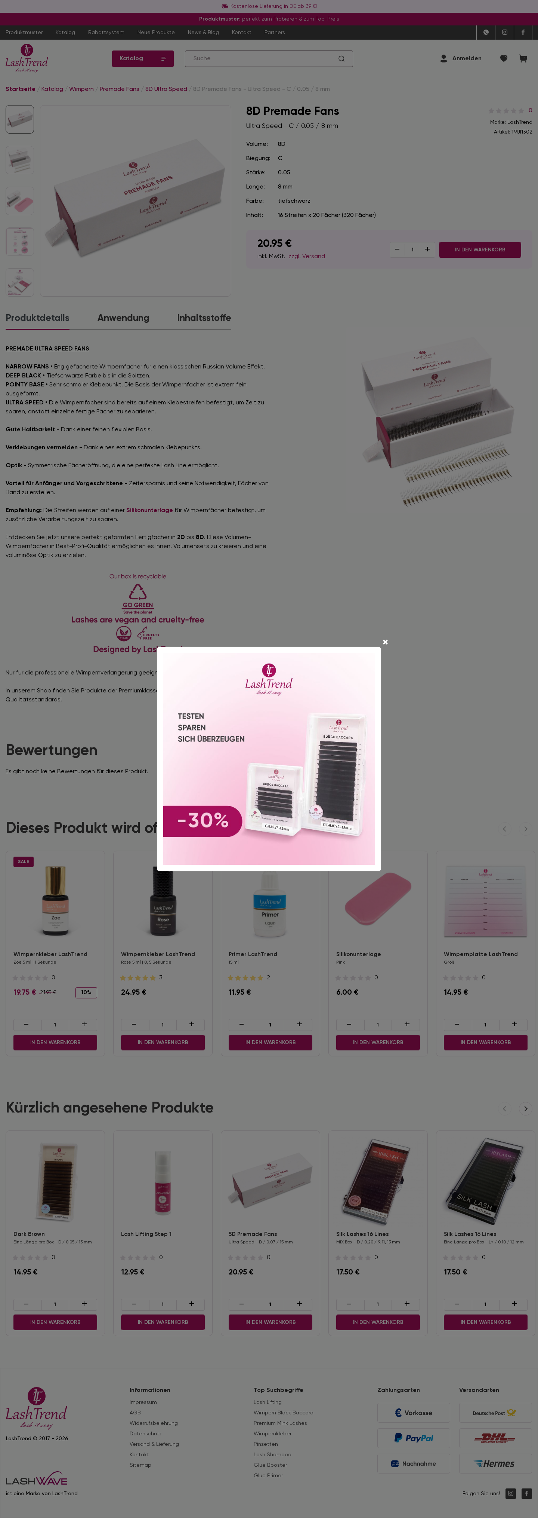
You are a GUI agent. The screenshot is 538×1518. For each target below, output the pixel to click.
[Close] (385, 643)
